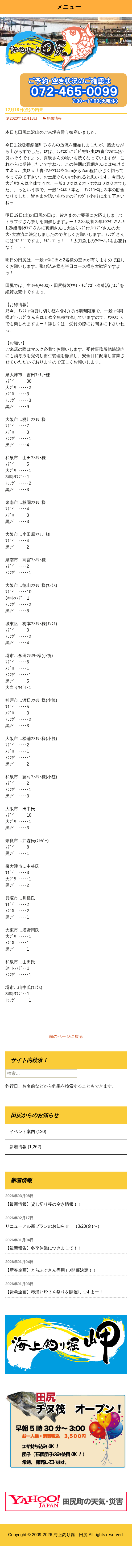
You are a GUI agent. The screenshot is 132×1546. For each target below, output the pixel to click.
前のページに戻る (66, 1036)
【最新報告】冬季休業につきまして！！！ (45, 1248)
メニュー (69, 7)
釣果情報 (54, 118)
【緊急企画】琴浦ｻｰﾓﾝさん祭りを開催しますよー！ (54, 1292)
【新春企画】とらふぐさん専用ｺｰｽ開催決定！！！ (53, 1270)
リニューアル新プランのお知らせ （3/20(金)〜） (53, 1226)
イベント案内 (22, 1131)
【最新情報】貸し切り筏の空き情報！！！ (45, 1204)
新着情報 (18, 1146)
